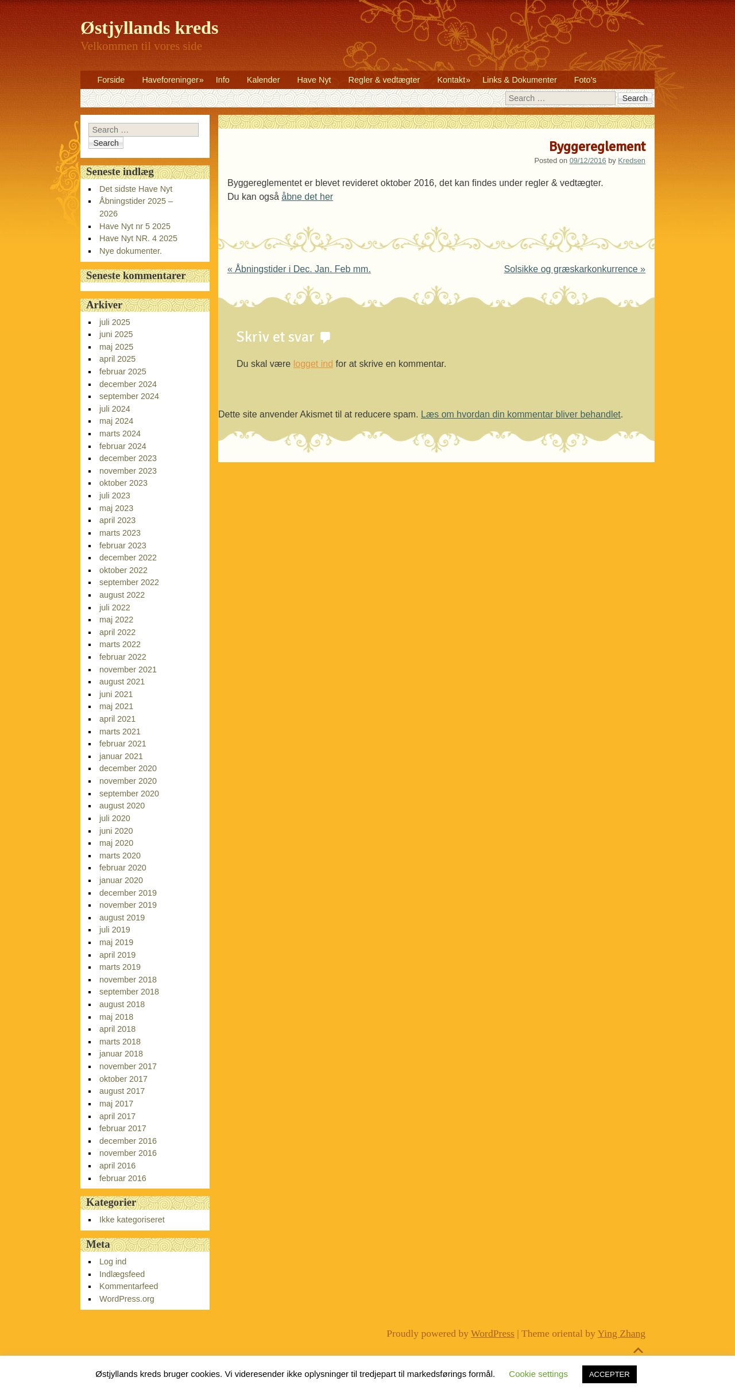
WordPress (492, 1333)
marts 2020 (120, 855)
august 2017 (122, 1091)
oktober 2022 (123, 570)
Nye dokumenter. (130, 251)
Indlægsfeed (122, 1274)
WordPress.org (126, 1298)
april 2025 (117, 358)
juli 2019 (114, 929)
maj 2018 (116, 1016)
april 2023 (117, 520)
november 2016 (128, 1153)
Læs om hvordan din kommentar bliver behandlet (521, 414)
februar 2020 (122, 867)
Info (223, 79)
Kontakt (451, 79)
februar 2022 (122, 656)
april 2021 (117, 718)
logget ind (313, 364)
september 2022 (129, 582)
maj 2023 (116, 508)
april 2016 (117, 1165)
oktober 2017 (123, 1079)
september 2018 (129, 991)
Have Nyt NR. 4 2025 (138, 238)
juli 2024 (114, 408)
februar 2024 (122, 446)
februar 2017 (122, 1128)
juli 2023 (114, 495)
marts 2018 (120, 1041)
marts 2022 (120, 644)
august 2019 (122, 917)
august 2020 (122, 805)
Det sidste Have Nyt (135, 189)
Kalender (263, 79)
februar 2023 (122, 545)
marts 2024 (120, 433)
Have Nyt (314, 79)
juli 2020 (114, 818)
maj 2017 (116, 1103)
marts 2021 (120, 731)
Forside (111, 79)
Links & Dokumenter (519, 79)
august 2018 (122, 1004)
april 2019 (117, 954)
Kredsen (631, 160)
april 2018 (117, 1029)
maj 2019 (116, 942)
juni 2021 (116, 694)
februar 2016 (122, 1178)
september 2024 (129, 396)
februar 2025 (122, 371)
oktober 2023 (123, 482)
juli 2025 (114, 322)
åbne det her (307, 197)
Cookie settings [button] (538, 1374)
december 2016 (128, 1141)
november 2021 (128, 669)
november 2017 (128, 1066)
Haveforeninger (170, 79)
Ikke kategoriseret (132, 1219)
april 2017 (117, 1116)
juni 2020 (116, 830)
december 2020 (128, 768)
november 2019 (128, 905)
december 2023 (128, 458)
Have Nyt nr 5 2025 (135, 226)
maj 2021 (116, 706)
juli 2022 (114, 607)
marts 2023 (120, 532)
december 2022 (128, 557)
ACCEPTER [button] (609, 1374)
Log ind (112, 1261)
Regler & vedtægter (384, 79)
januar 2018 (121, 1053)
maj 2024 (116, 420)
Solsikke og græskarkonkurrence (574, 269)
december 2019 (128, 892)
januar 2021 (121, 756)
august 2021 (122, 681)
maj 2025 (116, 346)
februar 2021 (122, 743)
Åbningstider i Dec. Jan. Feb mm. (299, 269)
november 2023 (128, 470)
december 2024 (128, 384)
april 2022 (117, 632)
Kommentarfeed (128, 1286)
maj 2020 (116, 843)
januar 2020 (121, 880)
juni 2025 (116, 334)
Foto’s (585, 79)
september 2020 (129, 793)
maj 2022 (116, 619)
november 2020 (128, 781)
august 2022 (122, 594)
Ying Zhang (622, 1333)
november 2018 (128, 979)
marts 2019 (120, 967)
